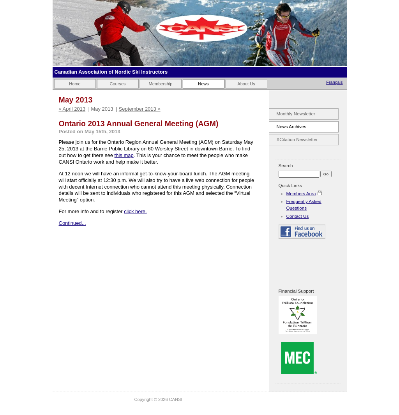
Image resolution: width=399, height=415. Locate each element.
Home (74, 83)
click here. (135, 211)
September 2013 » (140, 109)
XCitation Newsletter (297, 139)
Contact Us (297, 216)
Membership (161, 83)
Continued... (72, 223)
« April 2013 (72, 109)
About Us (246, 83)
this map (124, 155)
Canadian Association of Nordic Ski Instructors (111, 72)
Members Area (301, 193)
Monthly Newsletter (296, 113)
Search (286, 165)
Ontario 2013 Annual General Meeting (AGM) (139, 123)
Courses (117, 83)
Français (334, 82)
